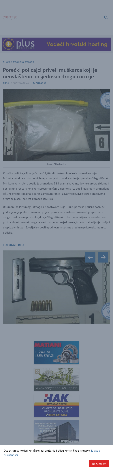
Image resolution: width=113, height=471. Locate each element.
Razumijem (99, 464)
